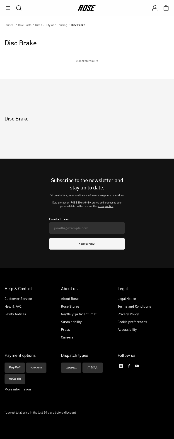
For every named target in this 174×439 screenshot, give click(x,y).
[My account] (154, 8)
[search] (16, 8)
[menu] (8, 8)
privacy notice (105, 206)
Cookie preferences (132, 322)
